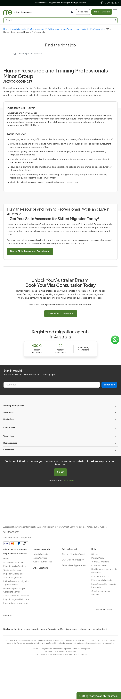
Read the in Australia (60, 3)
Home (6, 29)
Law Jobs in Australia (100, 577)
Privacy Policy (97, 558)
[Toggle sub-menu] (115, 405)
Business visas (10, 443)
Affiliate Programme (12, 578)
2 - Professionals (36, 29)
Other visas (8, 450)
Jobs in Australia (18, 29)
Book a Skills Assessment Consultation (30, 251)
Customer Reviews (12, 570)
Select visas (83, 12)
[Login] (73, 12)
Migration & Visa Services (14, 566)
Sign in (60, 472)
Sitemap (95, 554)
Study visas (8, 419)
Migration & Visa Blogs (13, 574)
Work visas (8, 413)
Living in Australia (40, 554)
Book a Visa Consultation (60, 313)
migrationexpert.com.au (15, 549)
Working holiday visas (13, 406)
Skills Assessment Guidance (16, 596)
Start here (69, 481)
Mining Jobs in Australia (101, 580)
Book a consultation (102, 12)
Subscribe (109, 385)
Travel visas (8, 436)
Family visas (9, 428)
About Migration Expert (13, 563)
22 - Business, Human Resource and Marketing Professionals (74, 29)
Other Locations (40, 568)
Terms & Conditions (100, 562)
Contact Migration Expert (73, 554)
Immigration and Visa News (15, 603)
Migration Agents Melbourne (16, 600)
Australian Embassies (42, 562)
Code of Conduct (99, 566)
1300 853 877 (109, 2)
